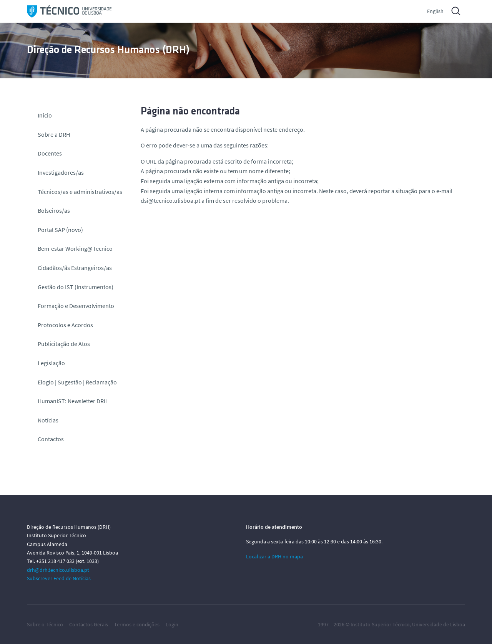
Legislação (51, 363)
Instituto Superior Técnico (380, 624)
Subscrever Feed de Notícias (59, 578)
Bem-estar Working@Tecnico (75, 248)
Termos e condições (137, 624)
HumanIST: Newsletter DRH (73, 401)
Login (172, 624)
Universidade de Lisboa (438, 624)
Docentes (50, 153)
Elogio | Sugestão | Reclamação (77, 382)
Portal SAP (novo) (60, 229)
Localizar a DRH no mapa (274, 556)
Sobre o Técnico (45, 624)
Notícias (48, 420)
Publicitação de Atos (64, 344)
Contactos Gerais (88, 624)
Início (45, 115)
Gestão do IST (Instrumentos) (75, 287)
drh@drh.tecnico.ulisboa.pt (58, 569)
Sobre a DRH (54, 134)
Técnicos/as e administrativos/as (80, 191)
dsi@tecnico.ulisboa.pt (170, 200)
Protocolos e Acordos (65, 325)
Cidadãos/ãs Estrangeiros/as (75, 268)
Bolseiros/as (54, 210)
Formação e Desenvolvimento (76, 306)
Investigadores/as (61, 172)
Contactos (51, 439)
